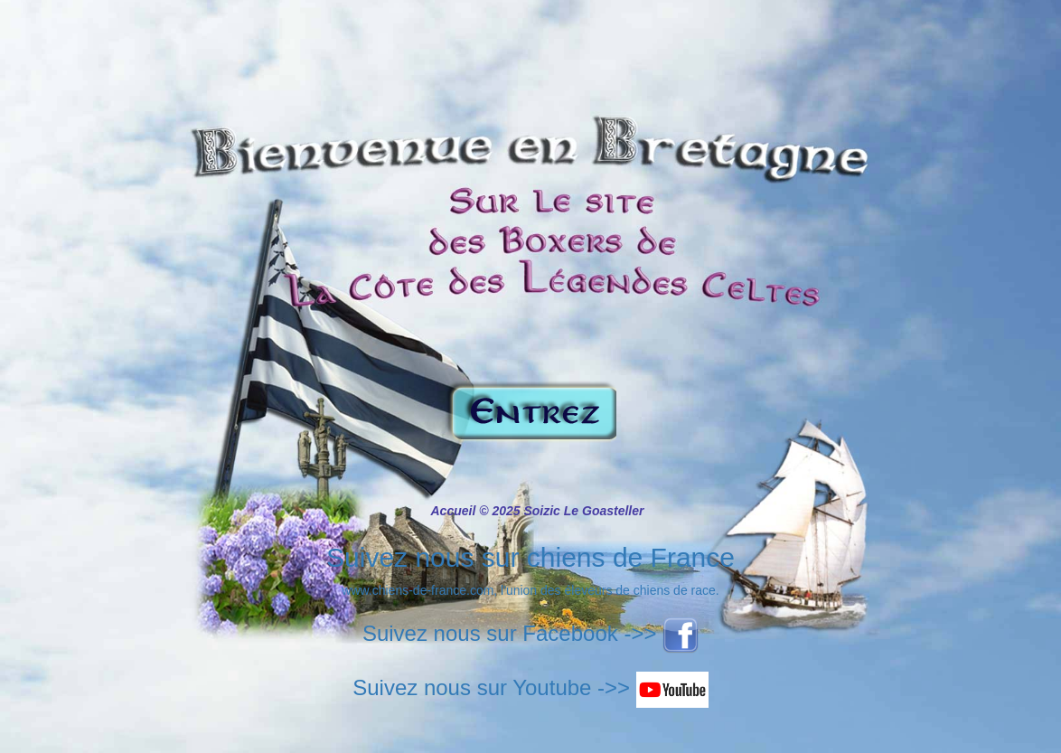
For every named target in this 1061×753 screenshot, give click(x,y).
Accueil (453, 511)
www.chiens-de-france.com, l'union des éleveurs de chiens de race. (530, 590)
